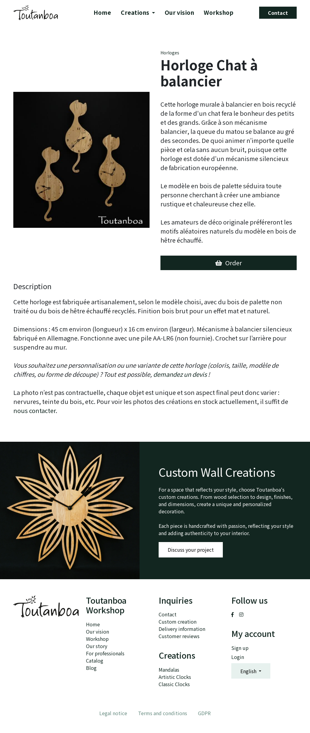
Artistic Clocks (175, 676)
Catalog (94, 660)
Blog (91, 667)
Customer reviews (179, 636)
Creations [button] (136, 12)
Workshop (219, 12)
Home (102, 12)
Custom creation (177, 621)
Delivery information (182, 628)
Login (237, 656)
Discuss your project (191, 549)
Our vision (179, 12)
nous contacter (34, 410)
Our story (96, 646)
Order (228, 262)
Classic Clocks (174, 684)
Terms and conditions (162, 713)
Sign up (240, 647)
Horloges (169, 53)
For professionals (105, 653)
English (249, 671)
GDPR (204, 713)
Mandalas (169, 669)
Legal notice (113, 713)
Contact (278, 12)
